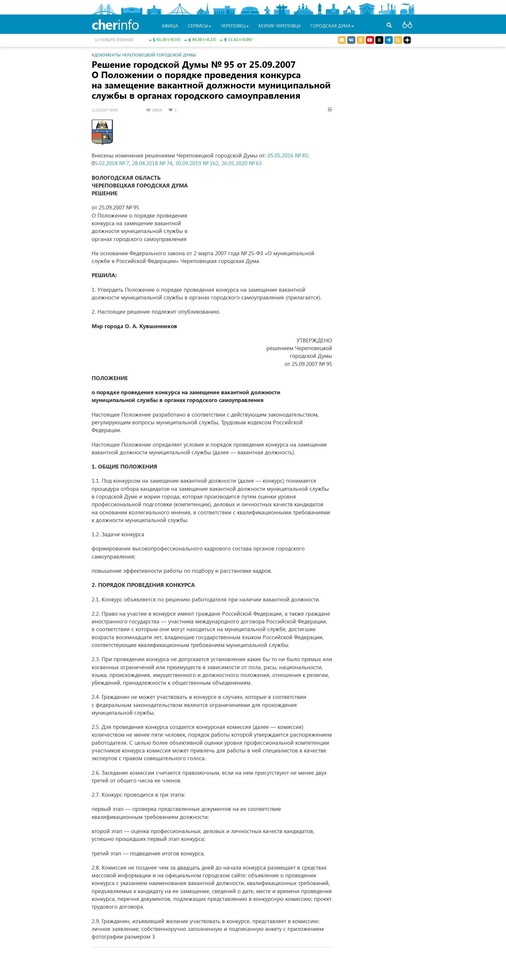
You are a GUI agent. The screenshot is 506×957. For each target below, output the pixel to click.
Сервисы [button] (199, 26)
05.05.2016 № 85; (288, 155)
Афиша (170, 26)
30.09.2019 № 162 (196, 163)
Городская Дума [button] (332, 26)
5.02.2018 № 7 (112, 163)
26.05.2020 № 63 (241, 163)
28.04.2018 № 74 (152, 163)
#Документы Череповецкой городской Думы (144, 54)
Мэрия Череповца (279, 26)
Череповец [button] (235, 26)
